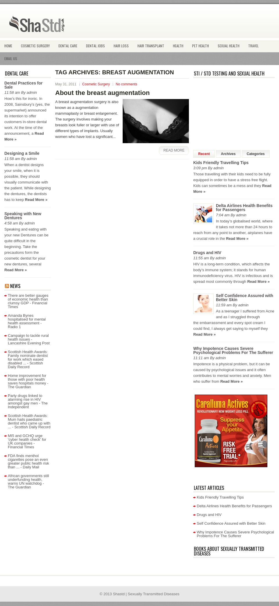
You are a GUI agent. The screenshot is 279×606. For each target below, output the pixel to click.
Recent (204, 154)
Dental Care (67, 45)
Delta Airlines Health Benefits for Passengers (244, 207)
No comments (126, 84)
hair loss (121, 45)
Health (178, 45)
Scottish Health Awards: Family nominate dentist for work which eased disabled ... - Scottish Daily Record (28, 359)
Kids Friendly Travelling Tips (220, 162)
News (15, 286)
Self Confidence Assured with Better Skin (244, 297)
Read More (174, 150)
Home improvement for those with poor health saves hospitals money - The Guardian (28, 381)
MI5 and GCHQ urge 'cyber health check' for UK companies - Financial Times (27, 441)
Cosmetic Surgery (35, 45)
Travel (253, 45)
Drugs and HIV (207, 252)
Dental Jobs (95, 45)
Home (8, 45)
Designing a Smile (22, 153)
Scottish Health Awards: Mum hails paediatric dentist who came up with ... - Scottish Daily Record (29, 421)
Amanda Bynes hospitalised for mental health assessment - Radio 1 (27, 321)
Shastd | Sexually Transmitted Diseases (146, 594)
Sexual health (228, 45)
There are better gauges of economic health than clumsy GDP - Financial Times (28, 301)
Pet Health (200, 45)
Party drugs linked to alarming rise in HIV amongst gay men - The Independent (28, 401)
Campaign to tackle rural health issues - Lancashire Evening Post (29, 339)
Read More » (36, 199)
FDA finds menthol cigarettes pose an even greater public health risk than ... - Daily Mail (28, 461)
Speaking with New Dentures (22, 215)
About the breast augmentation (102, 92)
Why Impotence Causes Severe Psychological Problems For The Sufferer (233, 350)
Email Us (10, 58)
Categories (256, 154)
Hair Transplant (150, 45)
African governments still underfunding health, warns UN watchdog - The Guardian (28, 481)
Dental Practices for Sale (23, 85)
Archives (228, 154)
